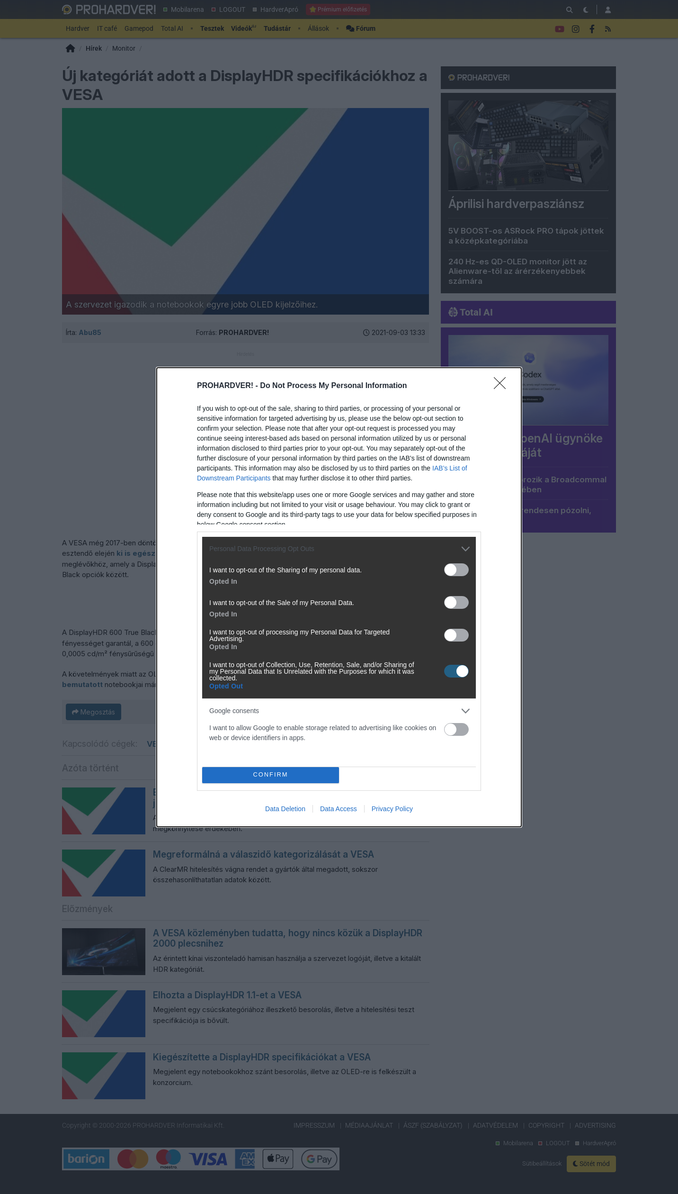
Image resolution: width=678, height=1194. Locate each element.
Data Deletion (285, 809)
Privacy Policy (392, 809)
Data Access (338, 809)
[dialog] (339, 597)
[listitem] (339, 549)
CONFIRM (270, 774)
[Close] (503, 386)
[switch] (456, 569)
